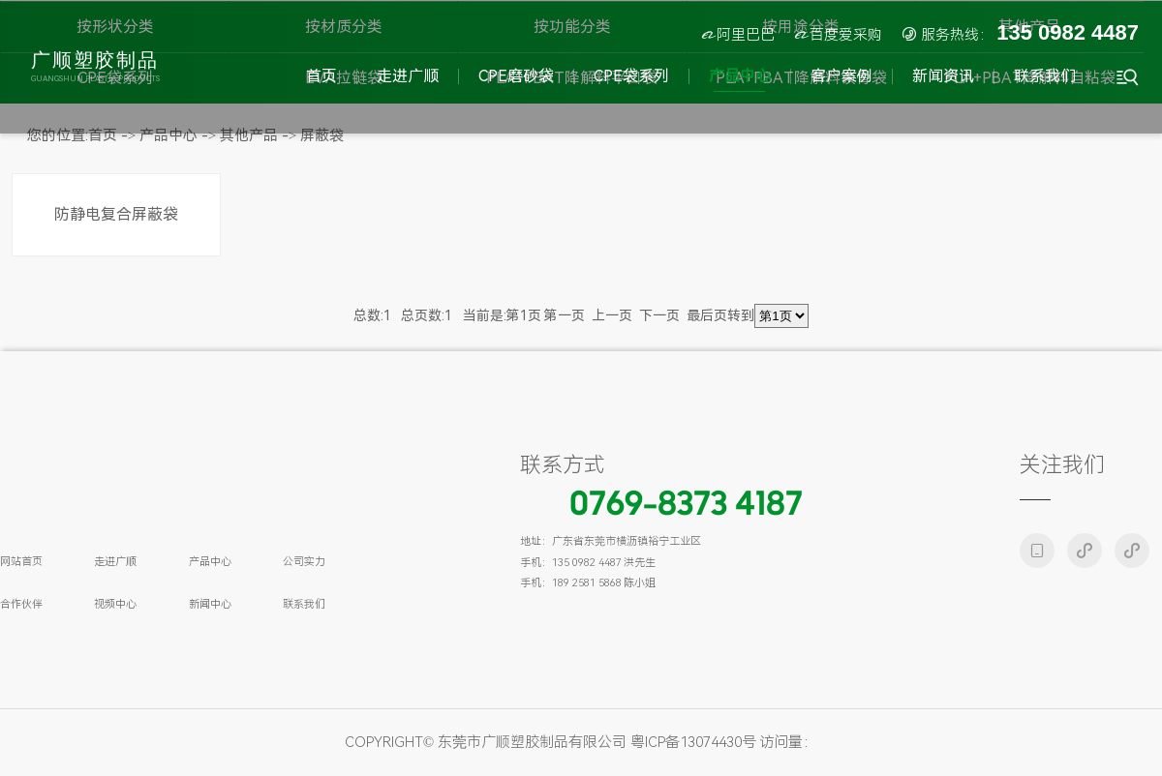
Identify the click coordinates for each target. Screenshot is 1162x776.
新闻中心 (210, 604)
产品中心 (210, 561)
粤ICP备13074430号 (693, 742)
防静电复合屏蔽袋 (116, 214)
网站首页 (21, 561)
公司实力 (304, 561)
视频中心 (115, 604)
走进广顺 (115, 561)
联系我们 (304, 604)
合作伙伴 (21, 604)
